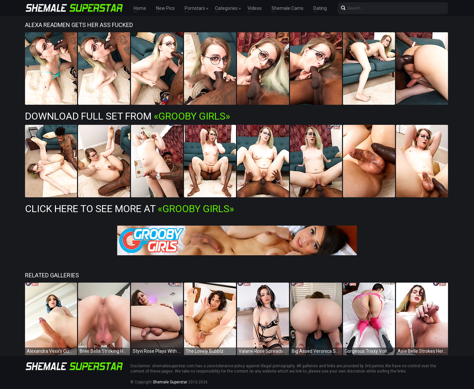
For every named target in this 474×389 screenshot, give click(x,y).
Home (140, 8)
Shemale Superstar (170, 382)
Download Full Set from (127, 116)
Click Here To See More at (129, 208)
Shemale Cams (287, 8)
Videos (255, 8)
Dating (320, 8)
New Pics (165, 8)
